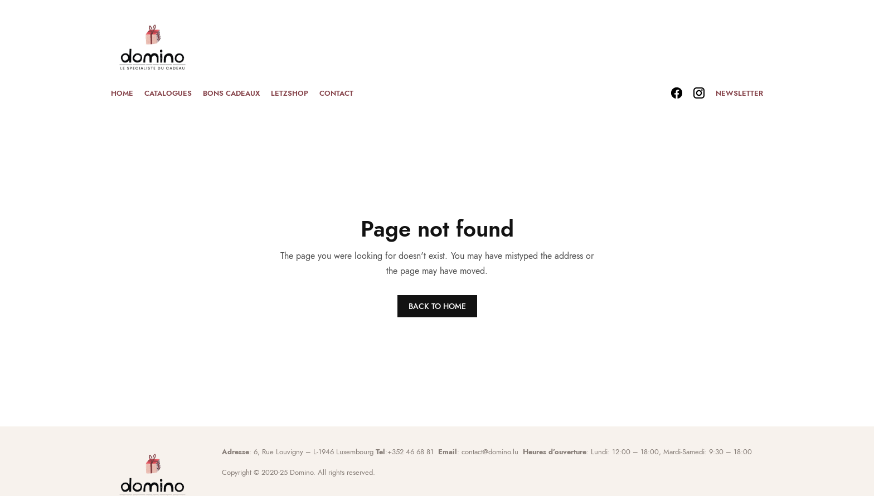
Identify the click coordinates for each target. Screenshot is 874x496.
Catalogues (168, 93)
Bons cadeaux (231, 93)
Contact (336, 93)
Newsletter (739, 93)
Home (122, 93)
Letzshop (289, 93)
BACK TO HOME (437, 306)
